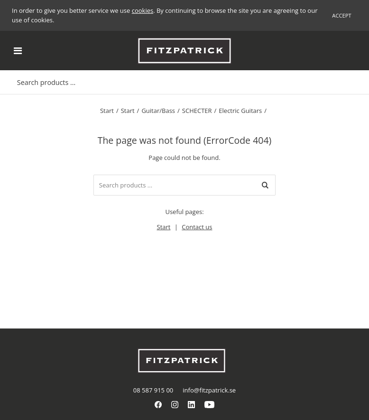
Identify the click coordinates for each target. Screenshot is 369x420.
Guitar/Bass (158, 110)
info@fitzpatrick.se (209, 390)
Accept (341, 15)
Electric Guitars (240, 110)
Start (107, 110)
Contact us (197, 227)
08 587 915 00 (153, 390)
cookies (142, 10)
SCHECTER (197, 110)
